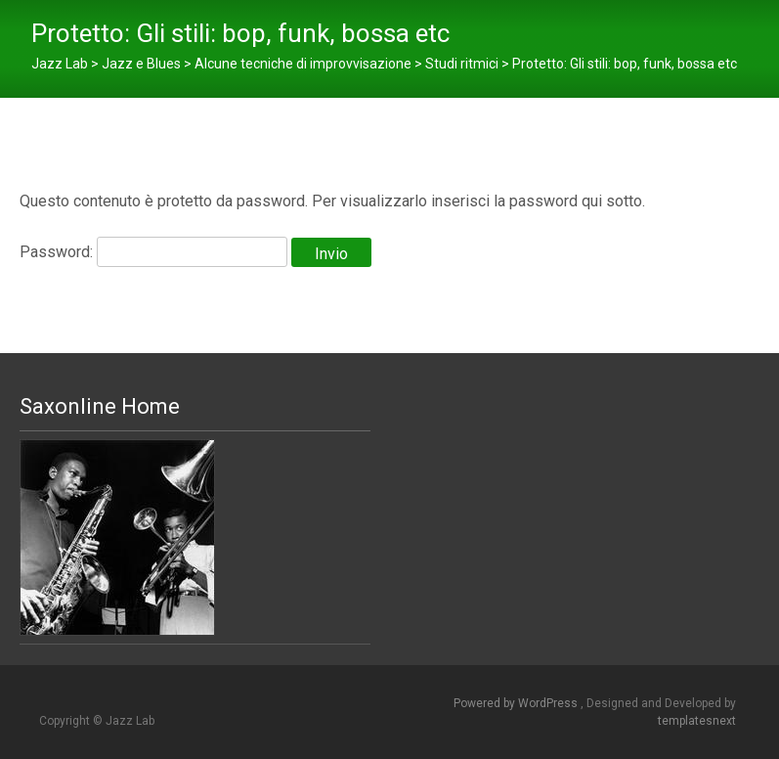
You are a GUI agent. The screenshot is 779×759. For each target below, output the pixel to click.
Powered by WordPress (517, 703)
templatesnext (697, 721)
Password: (153, 252)
